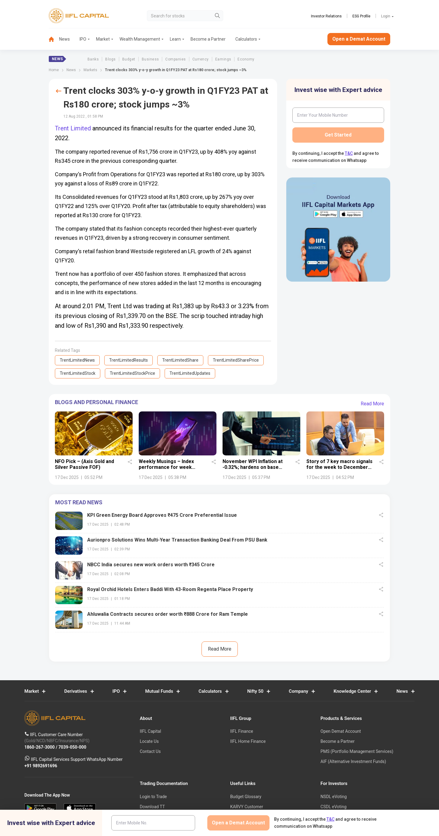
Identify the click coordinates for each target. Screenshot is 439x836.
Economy (245, 59)
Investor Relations (326, 16)
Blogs (110, 59)
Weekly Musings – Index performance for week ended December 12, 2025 (169, 467)
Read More (372, 404)
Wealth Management (140, 39)
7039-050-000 (72, 747)
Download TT (152, 806)
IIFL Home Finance (248, 741)
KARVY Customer (246, 806)
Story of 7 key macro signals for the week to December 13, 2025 (339, 467)
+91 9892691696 (40, 765)
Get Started (338, 135)
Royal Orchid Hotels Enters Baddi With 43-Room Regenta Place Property (170, 589)
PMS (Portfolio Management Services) (356, 751)
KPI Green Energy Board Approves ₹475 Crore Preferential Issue (162, 515)
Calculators (246, 39)
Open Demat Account (340, 731)
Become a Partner (208, 39)
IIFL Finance (241, 731)
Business (150, 59)
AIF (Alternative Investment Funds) (353, 761)
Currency (200, 59)
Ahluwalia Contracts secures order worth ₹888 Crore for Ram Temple (167, 614)
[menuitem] (54, 39)
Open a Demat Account (358, 39)
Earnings (223, 59)
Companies (175, 59)
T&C (349, 153)
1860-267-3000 (40, 747)
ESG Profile (361, 16)
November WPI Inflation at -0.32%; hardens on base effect (253, 467)
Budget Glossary (245, 796)
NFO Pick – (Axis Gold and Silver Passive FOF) (84, 464)
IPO (83, 39)
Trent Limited (73, 128)
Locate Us (149, 741)
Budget (128, 59)
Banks (93, 59)
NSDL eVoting (333, 796)
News (64, 39)
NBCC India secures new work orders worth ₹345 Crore (151, 565)
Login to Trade (153, 796)
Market (103, 39)
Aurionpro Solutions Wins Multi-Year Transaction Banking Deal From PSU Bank (177, 540)
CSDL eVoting (333, 806)
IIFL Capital (150, 731)
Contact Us (150, 751)
